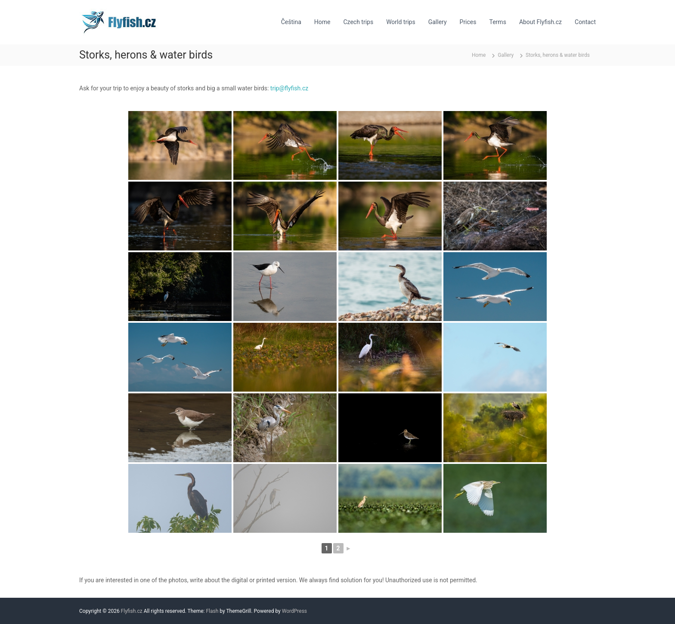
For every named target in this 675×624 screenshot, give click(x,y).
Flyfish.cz (131, 611)
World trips (400, 22)
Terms (497, 22)
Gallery (437, 22)
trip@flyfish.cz (289, 88)
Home (322, 22)
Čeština (291, 22)
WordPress (294, 611)
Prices (468, 22)
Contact (585, 22)
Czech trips (358, 22)
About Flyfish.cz (540, 22)
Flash (212, 611)
